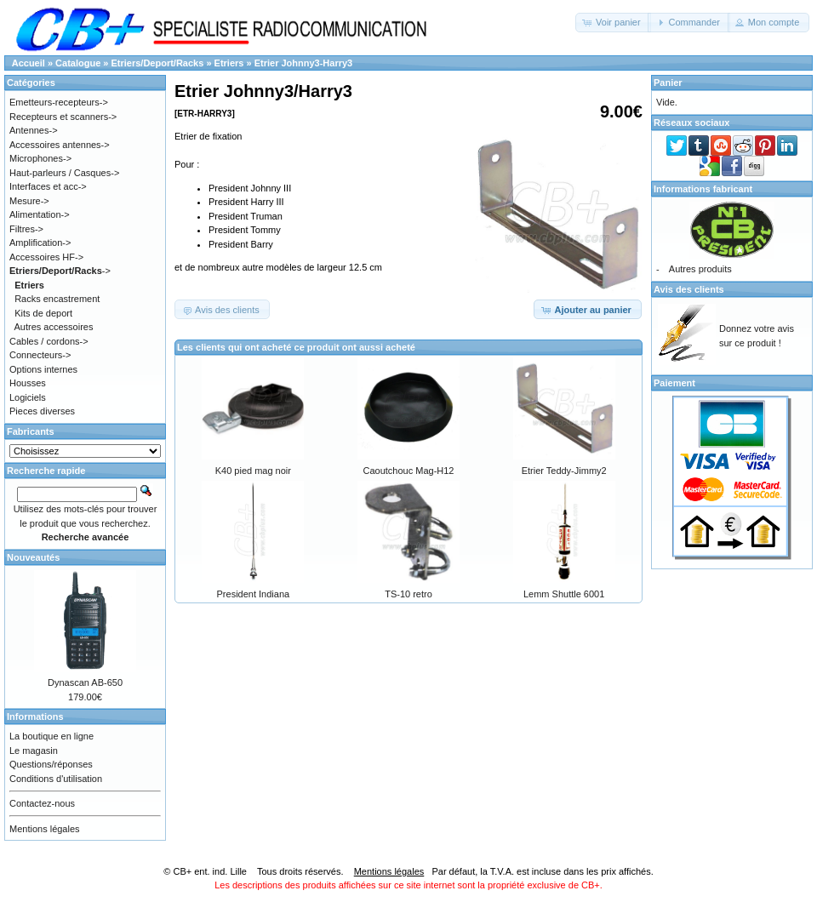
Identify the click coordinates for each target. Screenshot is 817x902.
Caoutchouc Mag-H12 (408, 470)
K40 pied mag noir (253, 470)
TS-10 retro (408, 594)
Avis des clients (689, 289)
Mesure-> (29, 201)
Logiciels (27, 397)
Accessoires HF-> (46, 257)
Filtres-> (26, 229)
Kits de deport (43, 313)
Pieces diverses (42, 411)
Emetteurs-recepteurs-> (58, 102)
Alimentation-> (39, 214)
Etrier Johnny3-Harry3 (303, 63)
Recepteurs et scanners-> (63, 116)
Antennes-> (33, 130)
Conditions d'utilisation (55, 779)
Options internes (43, 369)
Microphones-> (40, 158)
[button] (613, 22)
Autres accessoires (54, 327)
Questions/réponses (51, 764)
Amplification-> (40, 242)
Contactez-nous (42, 803)
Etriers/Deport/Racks (157, 63)
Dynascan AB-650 (85, 682)
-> (60, 270)
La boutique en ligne (51, 736)
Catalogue (77, 63)
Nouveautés (33, 557)
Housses (27, 383)
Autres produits (700, 269)
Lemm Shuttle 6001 (563, 594)
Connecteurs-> (40, 355)
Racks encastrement (57, 299)
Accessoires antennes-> (59, 145)
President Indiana (253, 594)
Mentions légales (44, 829)
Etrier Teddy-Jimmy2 (564, 470)
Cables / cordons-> (49, 341)
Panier (668, 82)
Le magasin (33, 750)
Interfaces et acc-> (48, 186)
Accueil (28, 63)
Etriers (229, 63)
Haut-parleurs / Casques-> (64, 173)
